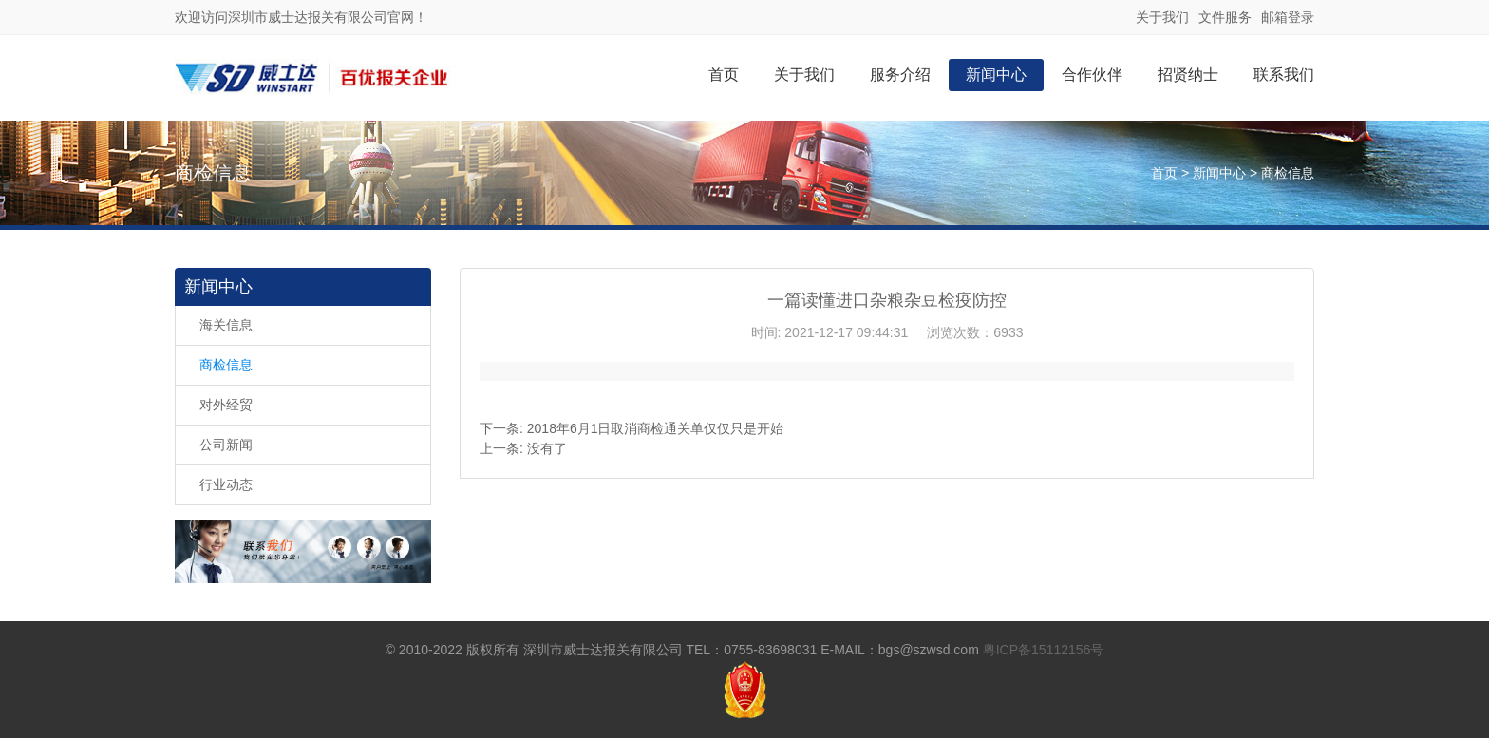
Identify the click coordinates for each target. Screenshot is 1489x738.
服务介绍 (900, 74)
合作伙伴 (1092, 74)
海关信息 (226, 324)
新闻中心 (996, 74)
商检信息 (1287, 172)
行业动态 (226, 484)
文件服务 (1225, 17)
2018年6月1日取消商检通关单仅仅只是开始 (655, 428)
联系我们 (1283, 74)
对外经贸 (226, 404)
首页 (723, 74)
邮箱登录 (1287, 17)
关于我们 (1162, 17)
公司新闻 (226, 444)
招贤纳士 (1188, 74)
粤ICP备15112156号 (1043, 649)
